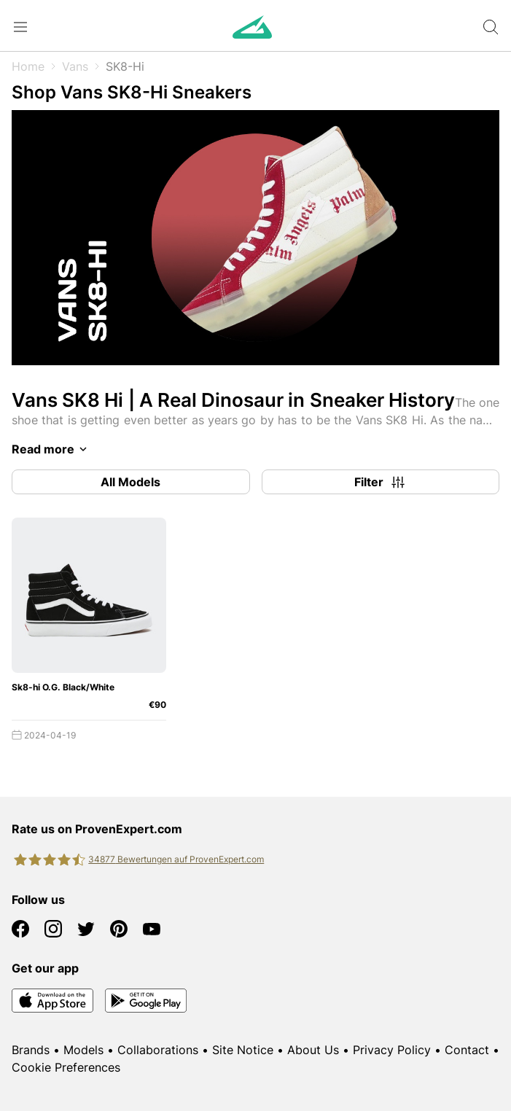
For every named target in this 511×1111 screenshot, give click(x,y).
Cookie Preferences (66, 1067)
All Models (130, 482)
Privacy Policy (392, 1049)
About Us (313, 1049)
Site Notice (242, 1049)
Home (28, 66)
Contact (467, 1049)
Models (83, 1049)
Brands (31, 1049)
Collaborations (157, 1049)
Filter (380, 482)
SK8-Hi (125, 66)
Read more (52, 449)
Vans (75, 66)
